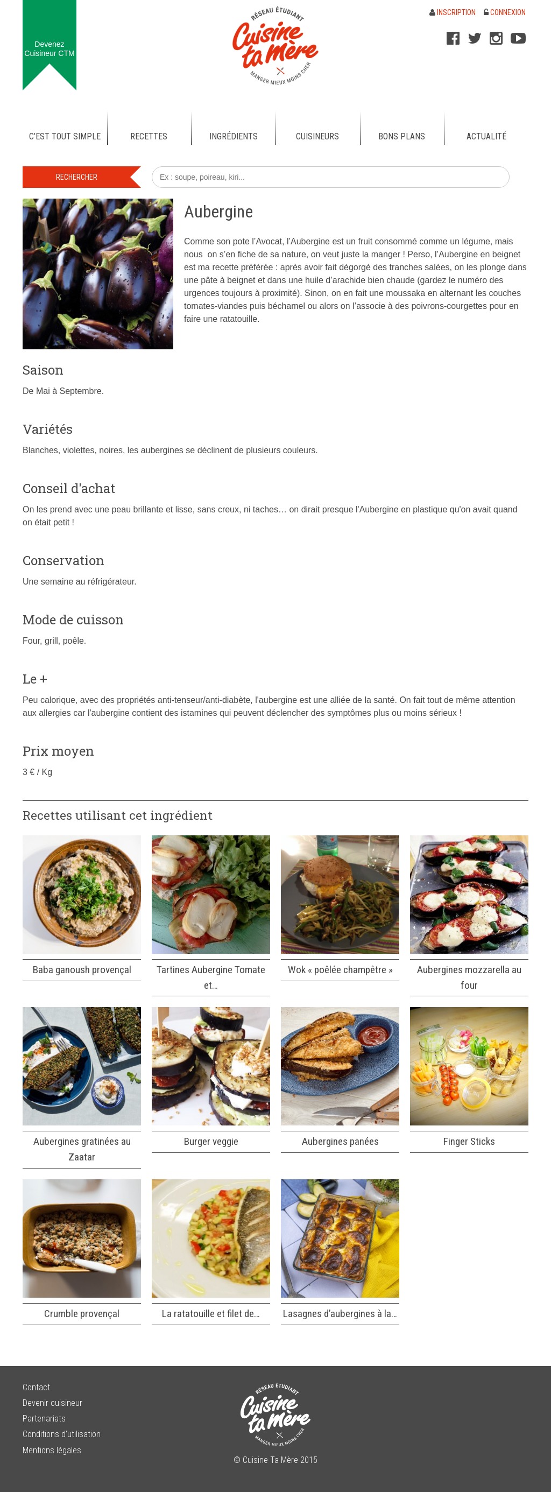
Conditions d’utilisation (62, 1434)
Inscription (452, 12)
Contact (36, 1387)
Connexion (505, 12)
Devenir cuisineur (52, 1403)
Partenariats (44, 1418)
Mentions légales (52, 1450)
